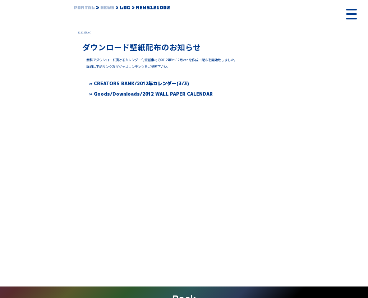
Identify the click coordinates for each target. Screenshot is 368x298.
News (107, 7)
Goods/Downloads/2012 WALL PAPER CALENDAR (153, 94)
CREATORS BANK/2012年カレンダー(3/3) (141, 83)
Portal (84, 7)
